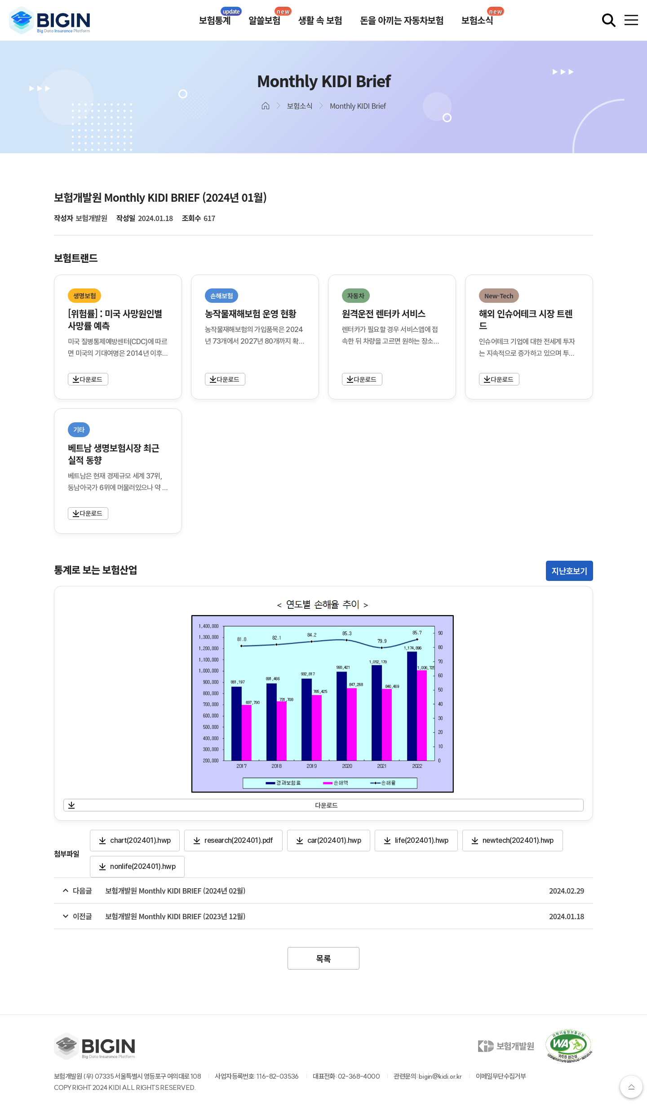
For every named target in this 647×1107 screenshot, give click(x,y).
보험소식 (477, 20)
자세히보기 (83, 379)
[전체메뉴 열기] (631, 20)
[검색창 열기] (609, 20)
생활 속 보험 (320, 20)
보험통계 (214, 20)
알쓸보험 (264, 20)
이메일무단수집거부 (501, 1076)
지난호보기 (569, 570)
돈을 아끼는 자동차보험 (401, 20)
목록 (323, 958)
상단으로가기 (631, 1087)
